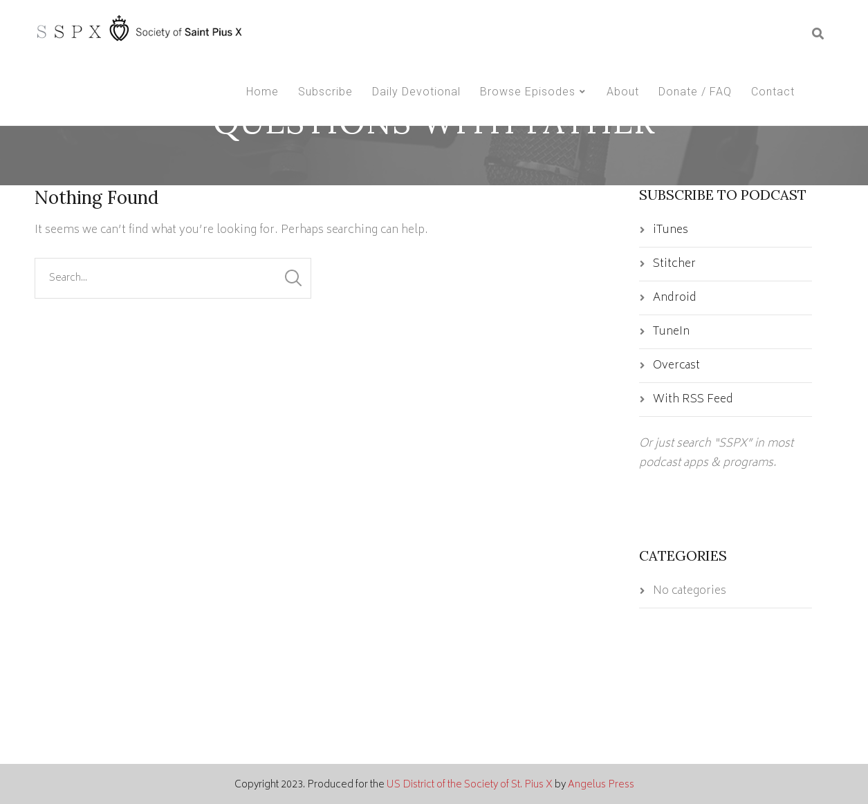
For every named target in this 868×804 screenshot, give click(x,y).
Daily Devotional (416, 91)
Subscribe (325, 91)
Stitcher (674, 264)
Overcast (676, 365)
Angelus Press (601, 785)
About (623, 91)
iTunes (670, 230)
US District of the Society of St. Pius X (470, 785)
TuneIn (671, 332)
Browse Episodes (527, 91)
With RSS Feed (693, 399)
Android (674, 298)
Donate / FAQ (695, 91)
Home (262, 91)
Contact (773, 91)
